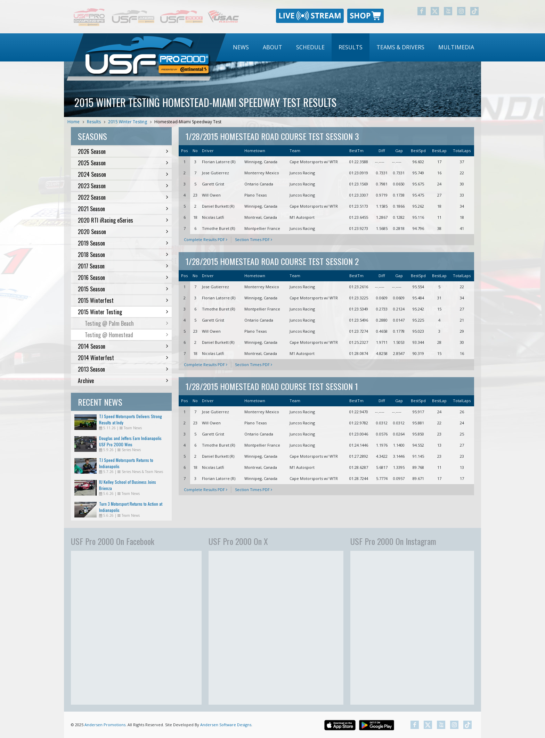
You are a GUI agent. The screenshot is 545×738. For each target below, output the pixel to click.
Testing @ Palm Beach (126, 323)
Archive (123, 380)
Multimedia (456, 47)
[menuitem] (241, 47)
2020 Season (123, 231)
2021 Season (123, 209)
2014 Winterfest (123, 358)
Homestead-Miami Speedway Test (187, 122)
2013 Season (123, 369)
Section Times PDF (253, 239)
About (272, 47)
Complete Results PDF (205, 239)
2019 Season (123, 243)
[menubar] (353, 47)
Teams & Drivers (400, 47)
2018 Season (123, 254)
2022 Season (123, 197)
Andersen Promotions (104, 724)
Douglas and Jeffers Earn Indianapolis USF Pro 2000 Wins (130, 441)
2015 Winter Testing (127, 122)
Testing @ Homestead (126, 335)
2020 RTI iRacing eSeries (123, 220)
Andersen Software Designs (225, 724)
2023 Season (123, 186)
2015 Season (123, 289)
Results (351, 47)
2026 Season (123, 151)
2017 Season (123, 266)
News (241, 47)
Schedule (310, 47)
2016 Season (123, 277)
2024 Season (123, 174)
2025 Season (123, 163)
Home (73, 122)
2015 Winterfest (123, 300)
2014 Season (123, 346)
